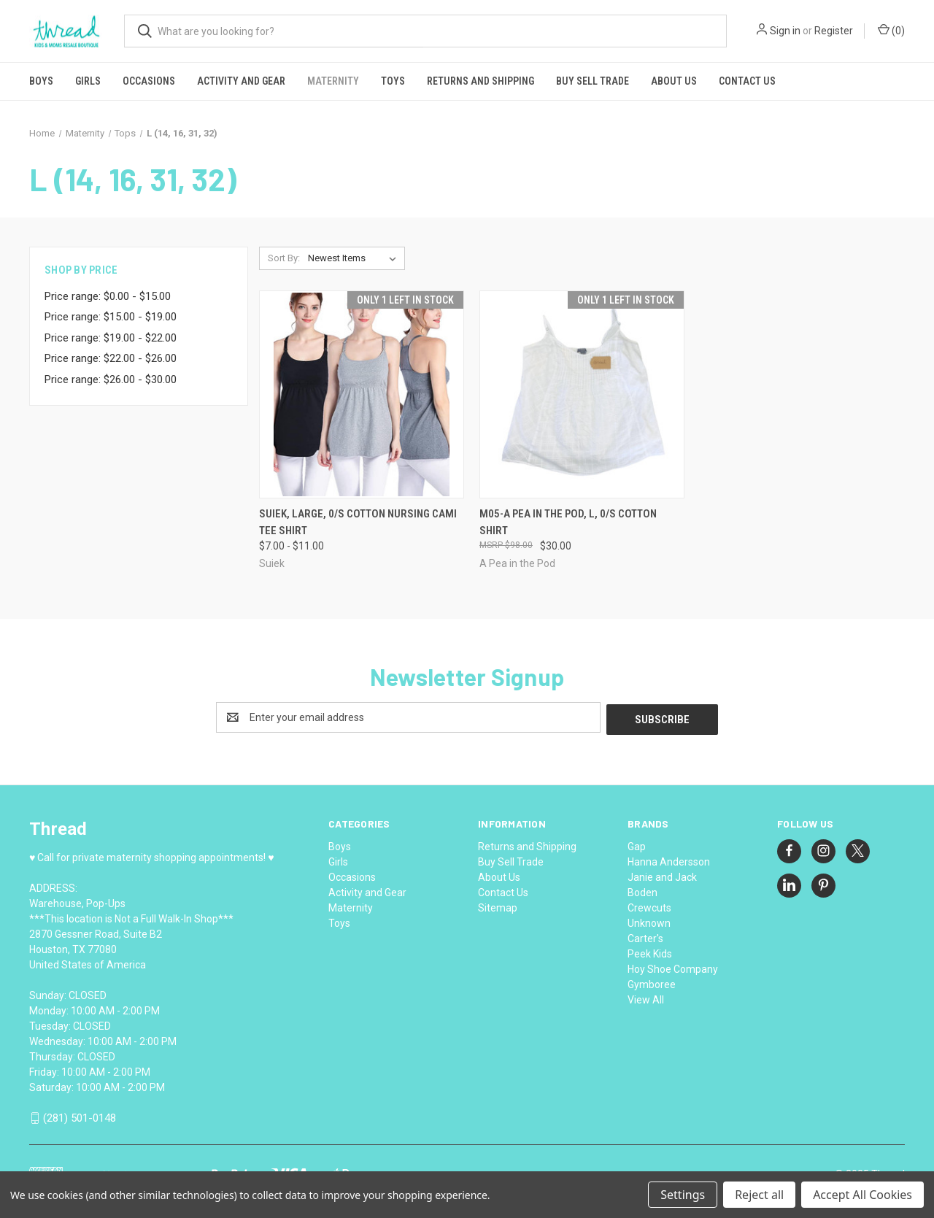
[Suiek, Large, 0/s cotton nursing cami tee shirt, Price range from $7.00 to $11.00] (361, 394)
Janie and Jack (662, 875)
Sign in (785, 30)
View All (646, 997)
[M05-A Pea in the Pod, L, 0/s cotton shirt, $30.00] (582, 394)
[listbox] (355, 258)
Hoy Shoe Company (673, 967)
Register (833, 30)
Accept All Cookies (862, 1195)
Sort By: (284, 258)
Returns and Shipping (480, 81)
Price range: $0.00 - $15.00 (108, 296)
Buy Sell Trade (592, 81)
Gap (637, 844)
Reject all (759, 1195)
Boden (642, 890)
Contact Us (747, 81)
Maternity (333, 81)
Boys (41, 81)
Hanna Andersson (669, 860)
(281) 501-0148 (79, 1116)
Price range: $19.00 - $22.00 (111, 337)
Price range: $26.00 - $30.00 (111, 379)
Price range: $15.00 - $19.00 (111, 316)
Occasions (149, 81)
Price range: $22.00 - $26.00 (111, 358)
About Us (674, 81)
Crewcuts (649, 905)
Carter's (645, 936)
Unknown (649, 921)
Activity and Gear (241, 81)
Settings (682, 1195)
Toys (393, 81)
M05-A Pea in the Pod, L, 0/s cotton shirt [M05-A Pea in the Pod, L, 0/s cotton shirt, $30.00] (568, 522)
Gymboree (652, 982)
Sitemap (497, 905)
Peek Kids (650, 951)
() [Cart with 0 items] (891, 29)
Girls (88, 81)
